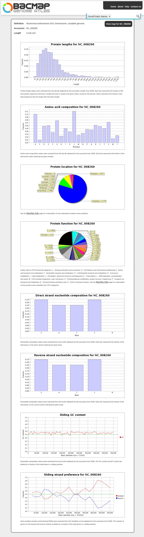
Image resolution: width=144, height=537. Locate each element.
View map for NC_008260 (118, 24)
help (127, 6)
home (113, 6)
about (120, 6)
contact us (136, 6)
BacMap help (33, 213)
